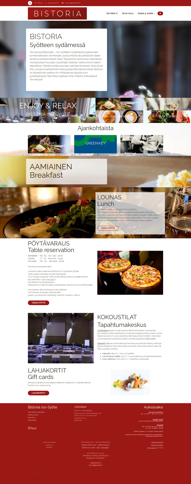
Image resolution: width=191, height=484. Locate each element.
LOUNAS (109, 197)
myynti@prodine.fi (72, 3)
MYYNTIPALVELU (93, 453)
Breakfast (46, 175)
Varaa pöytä (108, 228)
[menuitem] (112, 13)
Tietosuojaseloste (157, 442)
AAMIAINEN (51, 166)
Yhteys (39, 3)
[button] (160, 13)
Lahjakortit (38, 393)
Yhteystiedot (80, 406)
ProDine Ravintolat (49, 442)
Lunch (105, 203)
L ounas (119, 103)
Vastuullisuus (152, 448)
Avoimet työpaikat (157, 445)
